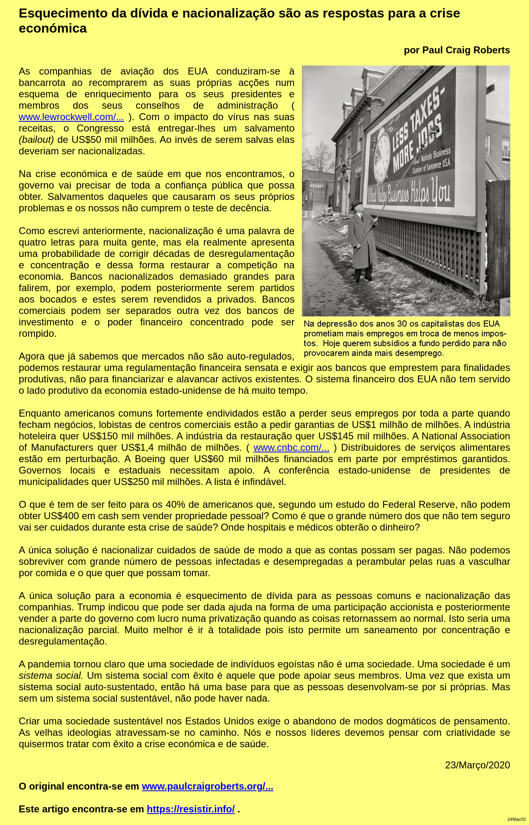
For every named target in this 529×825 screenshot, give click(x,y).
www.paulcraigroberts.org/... (207, 786)
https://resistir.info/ (191, 808)
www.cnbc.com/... (292, 447)
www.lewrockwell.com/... (71, 116)
